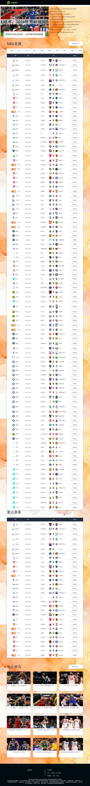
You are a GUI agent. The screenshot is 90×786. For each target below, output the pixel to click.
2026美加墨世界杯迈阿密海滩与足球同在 (60, 27)
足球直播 (26, 2)
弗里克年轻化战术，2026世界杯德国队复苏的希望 (63, 9)
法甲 (57, 50)
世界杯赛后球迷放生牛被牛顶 (58, 19)
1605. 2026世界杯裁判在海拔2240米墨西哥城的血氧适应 (64, 24)
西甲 (49, 50)
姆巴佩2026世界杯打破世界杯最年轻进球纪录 (62, 32)
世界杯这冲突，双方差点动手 (58, 11)
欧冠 (34, 50)
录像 (53, 2)
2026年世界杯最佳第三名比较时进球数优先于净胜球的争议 (65, 22)
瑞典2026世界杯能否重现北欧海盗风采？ (60, 14)
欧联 (72, 50)
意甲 (64, 50)
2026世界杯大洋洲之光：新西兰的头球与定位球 (62, 16)
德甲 (42, 50)
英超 (11, 50)
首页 (20, 2)
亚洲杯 (80, 50)
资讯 (48, 2)
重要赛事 (41, 2)
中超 (27, 50)
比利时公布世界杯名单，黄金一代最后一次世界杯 (63, 29)
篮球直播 (34, 2)
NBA (19, 50)
